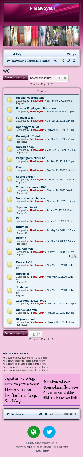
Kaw (19, 167)
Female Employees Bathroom (36, 108)
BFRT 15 (22, 227)
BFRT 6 (21, 238)
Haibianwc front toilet (30, 97)
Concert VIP (24, 262)
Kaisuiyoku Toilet (28, 136)
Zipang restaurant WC (31, 187)
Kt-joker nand (25, 319)
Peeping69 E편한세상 (30, 158)
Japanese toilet (26, 207)
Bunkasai (22, 273)
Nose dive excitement (31, 198)
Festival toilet (25, 117)
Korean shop (25, 147)
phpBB (30, 447)
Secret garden (25, 176)
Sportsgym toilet (27, 127)
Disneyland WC (26, 309)
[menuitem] (16, 54)
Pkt (18, 218)
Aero (28, 443)
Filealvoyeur (37, 100)
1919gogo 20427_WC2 (31, 300)
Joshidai (22, 287)
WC (6, 71)
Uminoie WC (24, 249)
